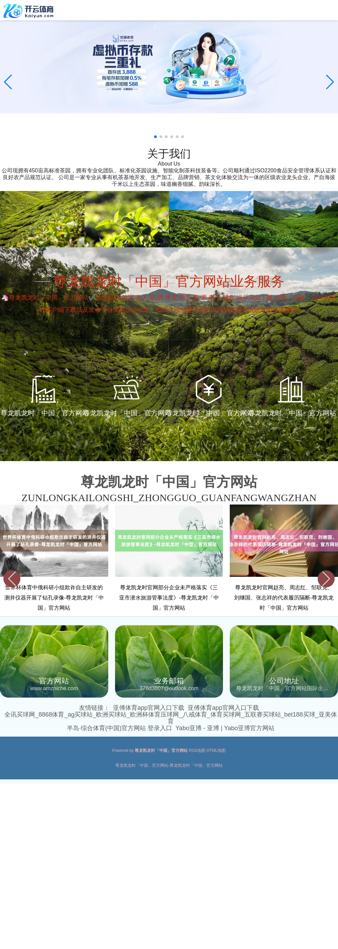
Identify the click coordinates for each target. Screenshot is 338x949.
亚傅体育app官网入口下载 (148, 707)
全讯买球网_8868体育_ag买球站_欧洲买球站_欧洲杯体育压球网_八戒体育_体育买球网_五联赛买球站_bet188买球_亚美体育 (170, 718)
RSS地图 (197, 750)
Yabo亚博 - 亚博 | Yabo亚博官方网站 (225, 728)
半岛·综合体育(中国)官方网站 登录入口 (119, 728)
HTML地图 (216, 750)
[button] (330, 82)
